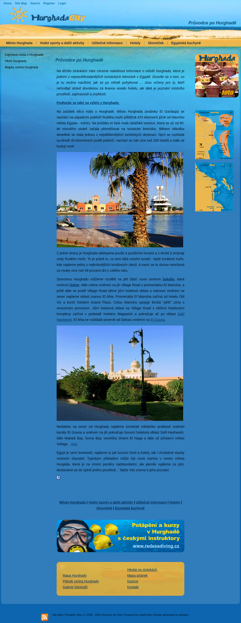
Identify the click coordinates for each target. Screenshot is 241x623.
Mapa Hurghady (75, 575)
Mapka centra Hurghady (21, 67)
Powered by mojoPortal (138, 614)
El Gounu (158, 320)
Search (35, 3)
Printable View (73, 614)
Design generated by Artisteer (171, 614)
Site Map (57, 614)
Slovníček (156, 43)
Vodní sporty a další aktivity (62, 43)
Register (49, 3)
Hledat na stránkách (142, 570)
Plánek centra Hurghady (81, 581)
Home (8, 3)
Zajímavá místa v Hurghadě (24, 54)
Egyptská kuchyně (186, 43)
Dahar (75, 285)
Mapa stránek (137, 575)
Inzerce (132, 581)
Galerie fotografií (75, 587)
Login (62, 3)
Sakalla (168, 279)
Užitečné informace (107, 43)
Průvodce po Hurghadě (212, 23)
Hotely (135, 43)
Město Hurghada (19, 43)
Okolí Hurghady (16, 61)
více (74, 444)
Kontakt (133, 587)
